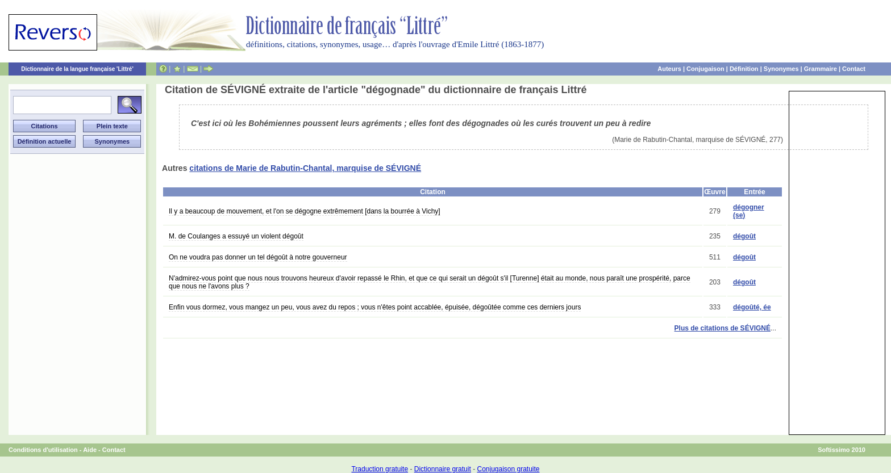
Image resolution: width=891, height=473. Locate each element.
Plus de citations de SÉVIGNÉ (723, 328)
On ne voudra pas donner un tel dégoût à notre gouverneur (258, 257)
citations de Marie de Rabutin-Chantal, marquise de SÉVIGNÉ (305, 168)
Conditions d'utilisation (43, 449)
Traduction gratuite (379, 469)
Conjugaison (705, 68)
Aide (90, 449)
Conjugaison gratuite (508, 469)
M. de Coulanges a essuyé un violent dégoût (236, 236)
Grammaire (820, 68)
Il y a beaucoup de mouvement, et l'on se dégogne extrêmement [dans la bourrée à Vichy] (304, 211)
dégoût (744, 236)
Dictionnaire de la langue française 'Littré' (77, 69)
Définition (744, 68)
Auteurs (669, 68)
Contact (853, 68)
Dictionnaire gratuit (442, 469)
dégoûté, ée (752, 307)
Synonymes (781, 68)
